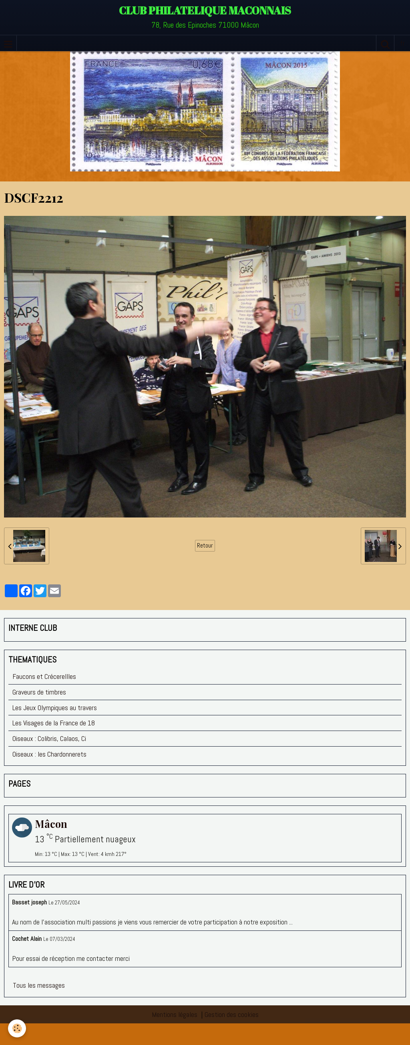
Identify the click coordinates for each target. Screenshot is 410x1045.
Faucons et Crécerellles (44, 676)
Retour (205, 546)
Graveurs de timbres (39, 692)
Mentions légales (174, 1014)
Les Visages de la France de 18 (53, 722)
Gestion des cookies (232, 1014)
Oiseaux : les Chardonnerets (49, 754)
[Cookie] (17, 1028)
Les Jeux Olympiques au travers (54, 707)
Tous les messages (39, 985)
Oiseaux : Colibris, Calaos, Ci (49, 738)
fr (402, 43)
